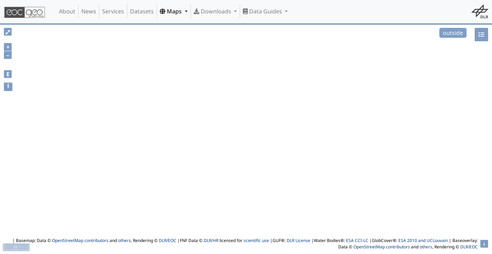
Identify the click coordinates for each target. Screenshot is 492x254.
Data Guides (263, 11)
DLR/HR (211, 240)
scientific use (256, 240)
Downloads (213, 11)
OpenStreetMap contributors (80, 240)
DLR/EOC (167, 240)
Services (113, 11)
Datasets (142, 11)
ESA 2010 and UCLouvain (423, 240)
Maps (171, 11)
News (88, 11)
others (124, 240)
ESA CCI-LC (357, 240)
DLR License (298, 240)
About (67, 11)
